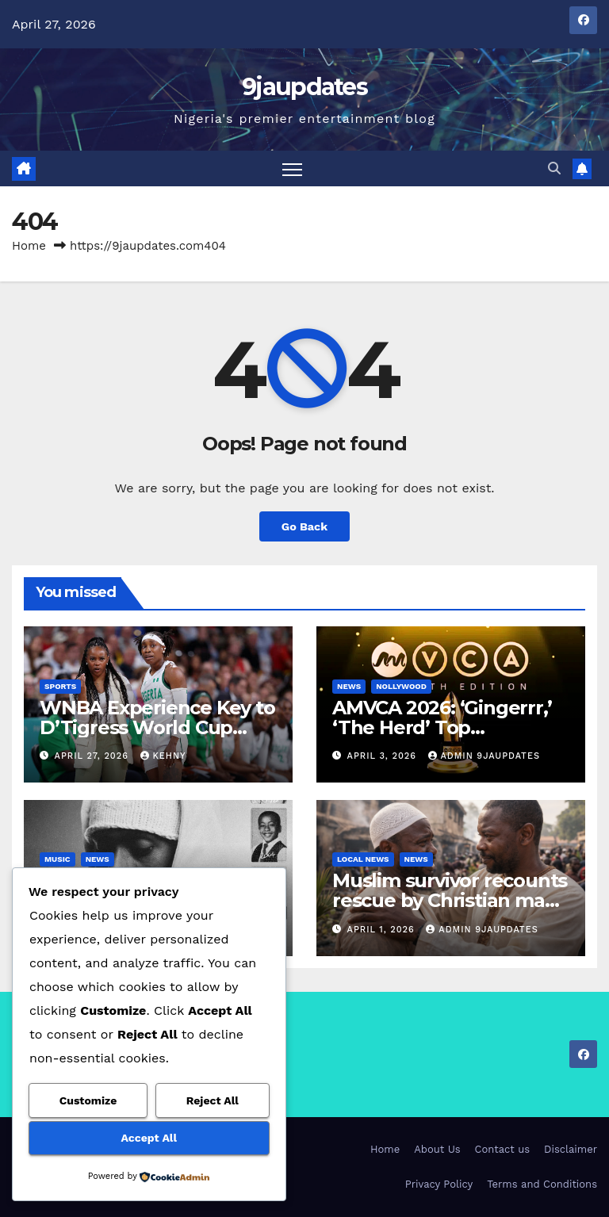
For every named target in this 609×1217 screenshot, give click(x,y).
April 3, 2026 (383, 756)
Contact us (502, 1149)
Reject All (212, 1100)
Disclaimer (570, 1149)
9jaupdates (304, 86)
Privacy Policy (439, 1184)
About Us (437, 1149)
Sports (60, 686)
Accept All (149, 1137)
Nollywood (401, 686)
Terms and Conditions (542, 1184)
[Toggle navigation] (292, 168)
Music (57, 859)
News (349, 686)
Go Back (304, 526)
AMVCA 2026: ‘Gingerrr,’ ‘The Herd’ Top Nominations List (441, 727)
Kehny (163, 756)
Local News (363, 859)
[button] (554, 168)
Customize (88, 1100)
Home (29, 246)
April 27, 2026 (93, 756)
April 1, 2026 (383, 929)
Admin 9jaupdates (484, 756)
